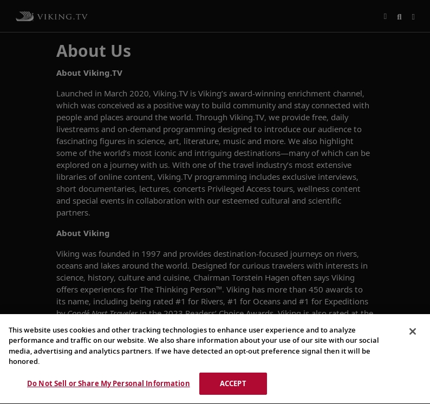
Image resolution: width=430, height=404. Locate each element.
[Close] (413, 333)
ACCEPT (233, 385)
